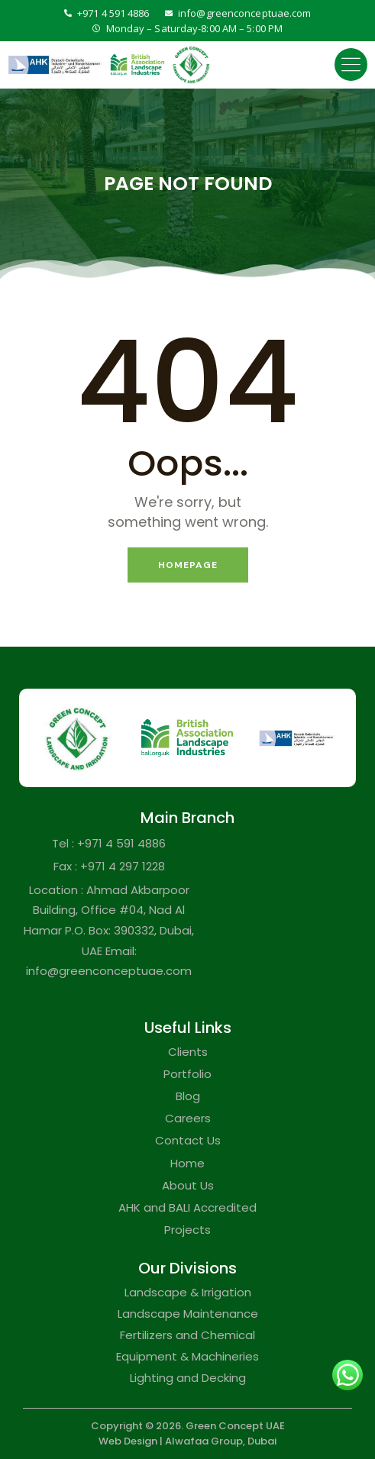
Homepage (188, 565)
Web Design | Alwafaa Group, (172, 1441)
